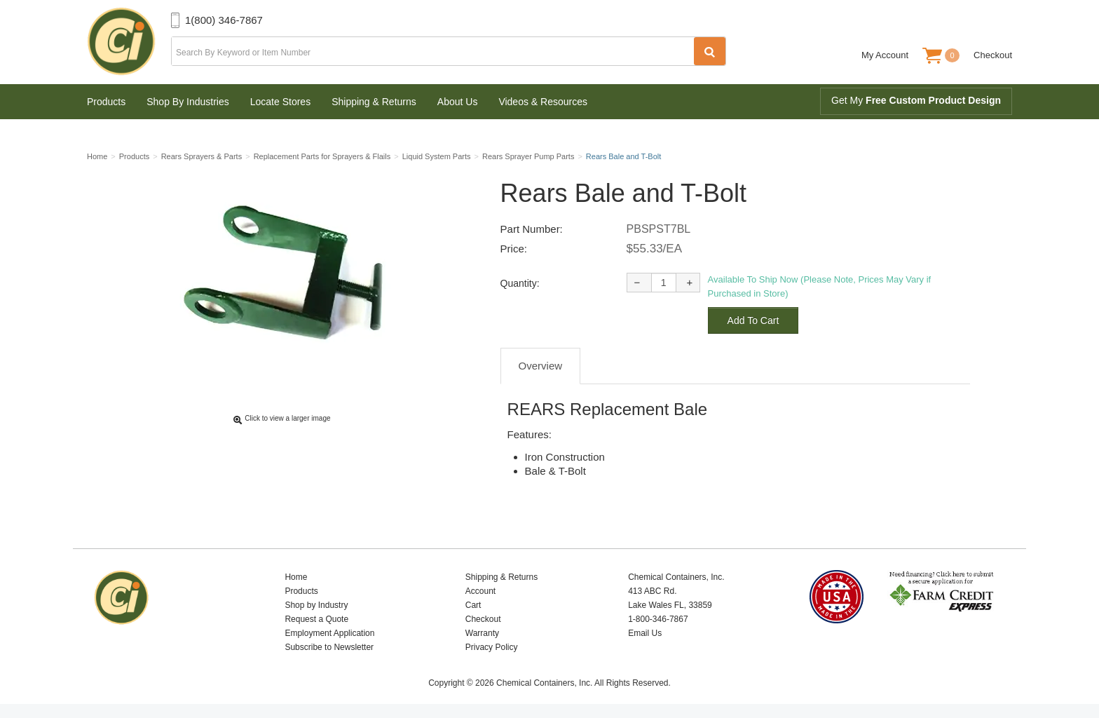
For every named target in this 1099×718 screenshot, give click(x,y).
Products (106, 101)
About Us (457, 101)
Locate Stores (280, 101)
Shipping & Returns (374, 101)
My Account (884, 55)
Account (480, 591)
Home (296, 577)
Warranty (482, 633)
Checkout (993, 55)
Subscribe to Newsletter (329, 647)
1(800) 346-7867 (224, 20)
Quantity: (520, 283)
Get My (916, 100)
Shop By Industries (187, 101)
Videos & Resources (542, 101)
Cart (473, 605)
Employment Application (329, 633)
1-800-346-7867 (658, 619)
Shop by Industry (316, 605)
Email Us (645, 633)
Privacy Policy (491, 647)
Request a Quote (316, 619)
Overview (541, 366)
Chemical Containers (129, 42)
